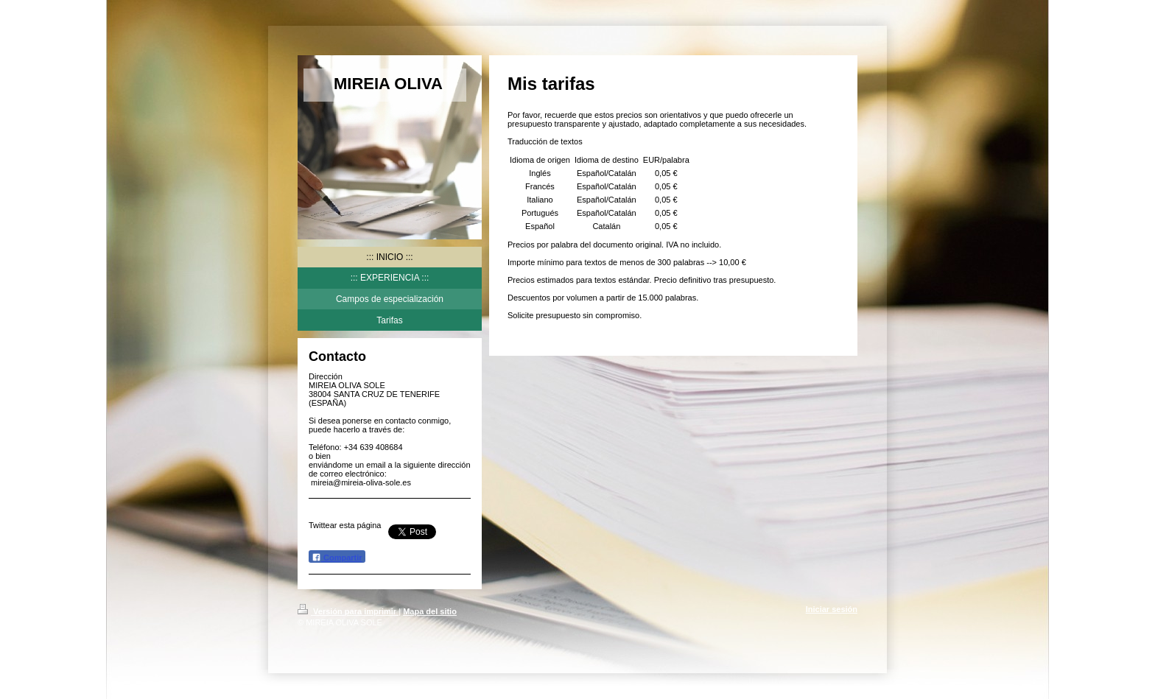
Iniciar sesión (831, 609)
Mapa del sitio (430, 611)
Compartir (337, 557)
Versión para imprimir (348, 611)
